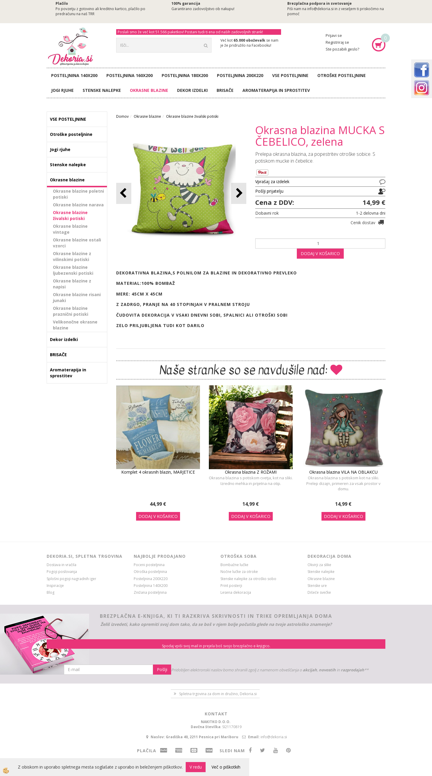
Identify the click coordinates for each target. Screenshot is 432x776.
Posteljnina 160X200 (129, 75)
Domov (122, 116)
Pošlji (162, 669)
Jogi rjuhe (62, 90)
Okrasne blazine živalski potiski (70, 215)
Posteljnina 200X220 (240, 75)
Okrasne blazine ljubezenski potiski (73, 270)
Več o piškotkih (226, 767)
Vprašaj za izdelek (272, 181)
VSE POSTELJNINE (290, 75)
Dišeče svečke (319, 592)
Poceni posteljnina (149, 564)
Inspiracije (55, 585)
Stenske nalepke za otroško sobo (248, 578)
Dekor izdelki (192, 90)
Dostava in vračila (61, 564)
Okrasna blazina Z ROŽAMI (251, 472)
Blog (50, 592)
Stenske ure (317, 585)
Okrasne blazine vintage (70, 229)
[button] (238, 193)
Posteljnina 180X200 (185, 75)
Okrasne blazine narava (78, 205)
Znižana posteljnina (150, 592)
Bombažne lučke (234, 564)
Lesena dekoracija (235, 592)
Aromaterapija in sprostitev (276, 90)
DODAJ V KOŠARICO (320, 253)
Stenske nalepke (102, 90)
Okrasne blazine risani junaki (77, 297)
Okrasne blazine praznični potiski (70, 311)
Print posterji (231, 585)
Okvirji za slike (319, 564)
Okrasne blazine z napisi (72, 284)
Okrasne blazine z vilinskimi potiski (72, 256)
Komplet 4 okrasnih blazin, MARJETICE (158, 472)
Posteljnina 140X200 (74, 75)
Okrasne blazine (149, 90)
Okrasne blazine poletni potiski (78, 194)
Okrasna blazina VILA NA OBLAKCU (343, 472)
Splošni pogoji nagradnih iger (71, 578)
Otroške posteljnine (341, 75)
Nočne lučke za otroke (239, 571)
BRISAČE (225, 90)
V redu (196, 767)
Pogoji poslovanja (62, 571)
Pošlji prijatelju (269, 191)
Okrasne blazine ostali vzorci (77, 243)
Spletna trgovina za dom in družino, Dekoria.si (218, 693)
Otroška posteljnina (150, 571)
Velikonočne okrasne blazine (75, 325)
